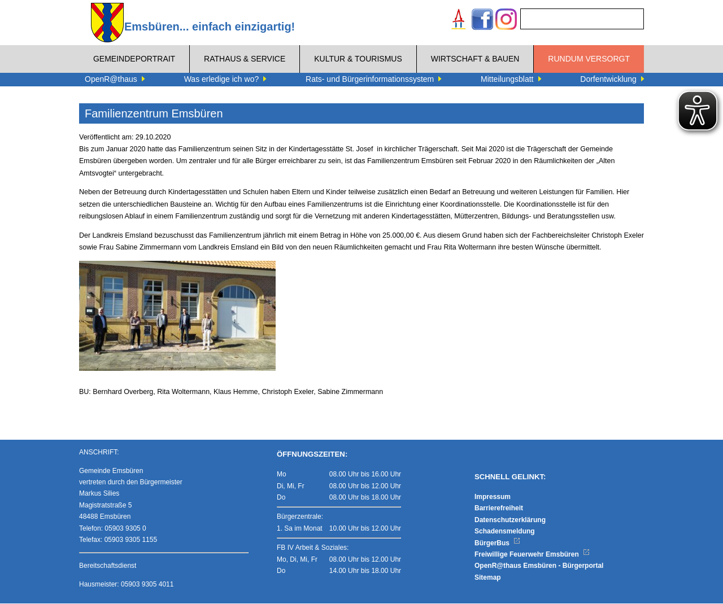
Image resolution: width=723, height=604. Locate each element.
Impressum (492, 497)
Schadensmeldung (504, 532)
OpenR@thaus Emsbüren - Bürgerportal (538, 567)
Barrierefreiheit (498, 509)
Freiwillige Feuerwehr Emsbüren (532, 555)
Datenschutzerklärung (510, 520)
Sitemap (487, 578)
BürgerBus (497, 544)
